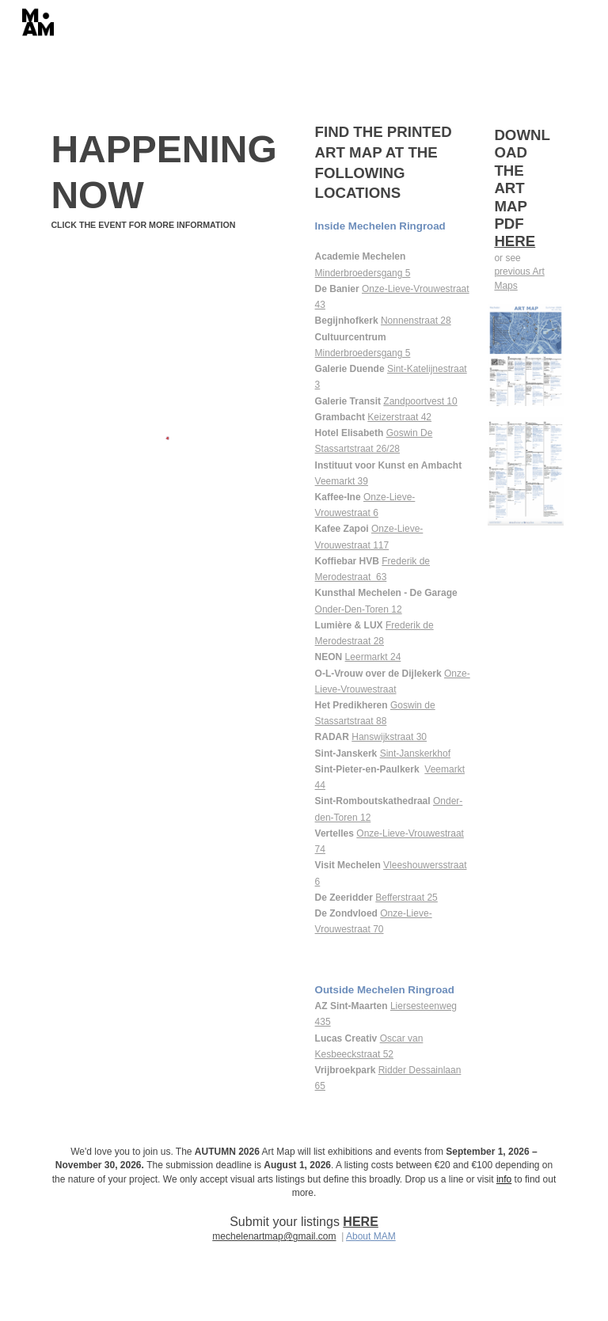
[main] (170, 179)
